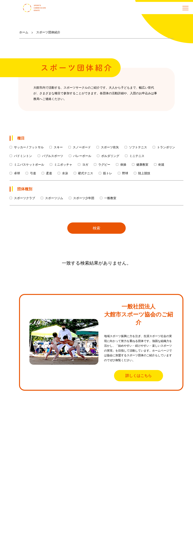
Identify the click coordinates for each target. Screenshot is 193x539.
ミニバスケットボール (29, 164)
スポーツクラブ (24, 197)
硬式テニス (85, 173)
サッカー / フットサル (29, 147)
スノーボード (82, 147)
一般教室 (110, 197)
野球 (125, 173)
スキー (58, 147)
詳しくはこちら (138, 375)
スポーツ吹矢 (110, 147)
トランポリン (166, 147)
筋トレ (107, 173)
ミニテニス (136, 155)
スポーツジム (54, 197)
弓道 (33, 173)
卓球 (17, 173)
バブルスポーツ (52, 155)
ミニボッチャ (63, 164)
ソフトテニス (138, 147)
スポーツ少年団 (83, 197)
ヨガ (85, 164)
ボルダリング (110, 155)
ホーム (23, 32)
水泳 (65, 173)
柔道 (49, 173)
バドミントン (23, 155)
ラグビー (104, 164)
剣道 (161, 164)
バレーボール (82, 155)
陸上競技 (144, 173)
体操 (123, 164)
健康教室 (142, 164)
